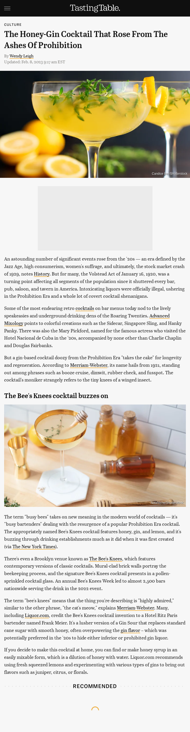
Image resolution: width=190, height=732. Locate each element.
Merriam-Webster (88, 365)
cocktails (84, 308)
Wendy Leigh (22, 56)
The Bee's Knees (105, 558)
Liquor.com (37, 615)
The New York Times (33, 546)
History (41, 273)
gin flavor (130, 630)
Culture (13, 24)
